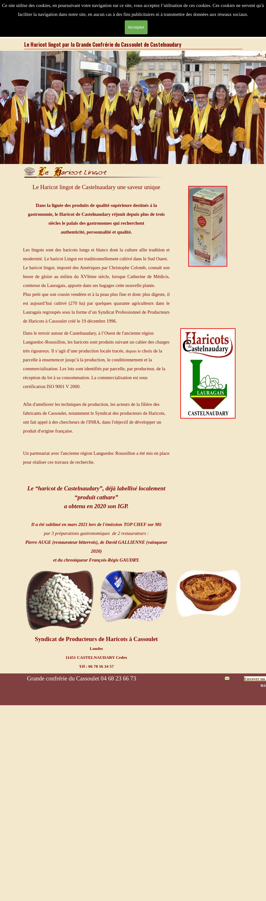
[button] (227, 679)
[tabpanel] (96, 254)
